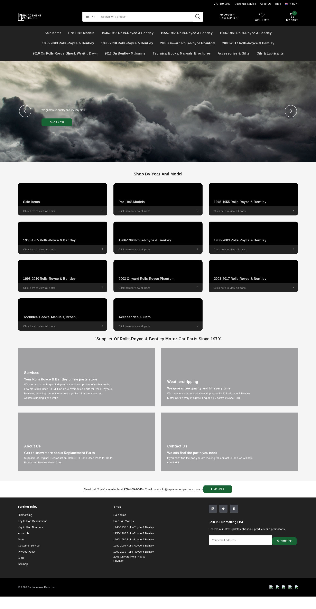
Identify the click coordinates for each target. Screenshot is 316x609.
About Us (265, 3)
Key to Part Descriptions (32, 554)
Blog (278, 3)
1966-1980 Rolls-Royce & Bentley (246, 33)
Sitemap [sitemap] (23, 597)
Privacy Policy (27, 585)
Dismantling (25, 548)
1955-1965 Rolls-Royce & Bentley (186, 33)
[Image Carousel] (158, 111)
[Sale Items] (53, 33)
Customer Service (28, 579)
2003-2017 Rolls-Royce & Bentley (248, 43)
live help (219, 489)
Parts (21, 573)
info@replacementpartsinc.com (178, 489)
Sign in (232, 18)
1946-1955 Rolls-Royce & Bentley (127, 33)
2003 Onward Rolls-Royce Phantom (129, 592)
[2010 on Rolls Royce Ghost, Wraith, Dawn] (65, 53)
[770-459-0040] (131, 489)
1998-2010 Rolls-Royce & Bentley (127, 43)
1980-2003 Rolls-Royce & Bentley (68, 43)
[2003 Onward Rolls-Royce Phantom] (188, 43)
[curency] (291, 4)
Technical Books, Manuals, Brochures (181, 53)
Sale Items (119, 548)
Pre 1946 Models (81, 33)
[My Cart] (292, 16)
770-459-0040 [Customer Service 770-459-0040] (222, 3)
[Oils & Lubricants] (270, 53)
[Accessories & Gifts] (233, 53)
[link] (62, 199)
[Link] (86, 377)
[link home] (29, 17)
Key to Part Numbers (30, 560)
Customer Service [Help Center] (245, 3)
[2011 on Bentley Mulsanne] (125, 53)
